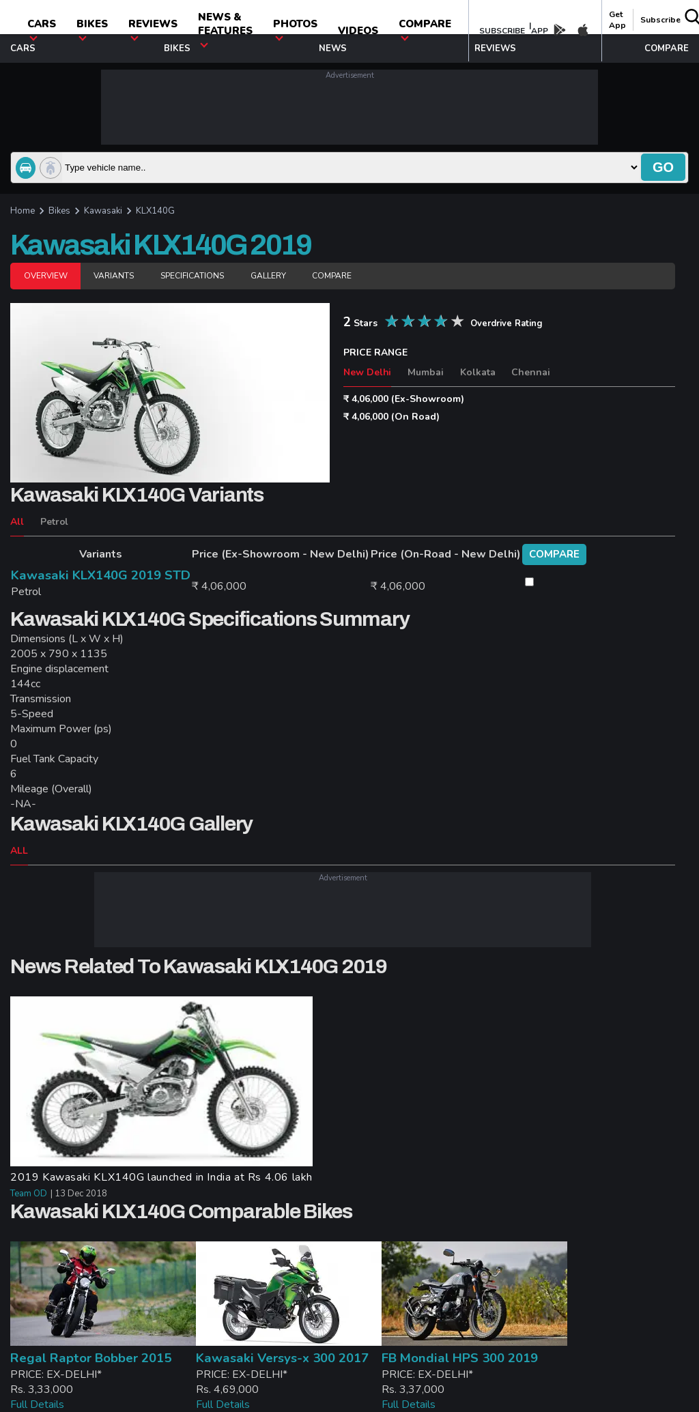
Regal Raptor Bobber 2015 (90, 1358)
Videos (358, 31)
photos (295, 29)
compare (425, 29)
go (663, 167)
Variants (113, 275)
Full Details (37, 1404)
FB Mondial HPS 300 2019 (460, 1358)
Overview (45, 275)
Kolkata (478, 372)
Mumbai (426, 372)
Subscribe (660, 19)
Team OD (28, 1193)
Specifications (192, 275)
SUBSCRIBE (502, 30)
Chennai (530, 372)
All (17, 521)
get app (617, 20)
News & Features (225, 29)
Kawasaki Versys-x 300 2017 (282, 1358)
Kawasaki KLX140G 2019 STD (100, 575)
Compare (332, 275)
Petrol (54, 521)
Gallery (268, 275)
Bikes (92, 29)
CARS (41, 29)
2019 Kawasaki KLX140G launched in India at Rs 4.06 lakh (161, 1177)
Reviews (152, 29)
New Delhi (367, 372)
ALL (19, 850)
